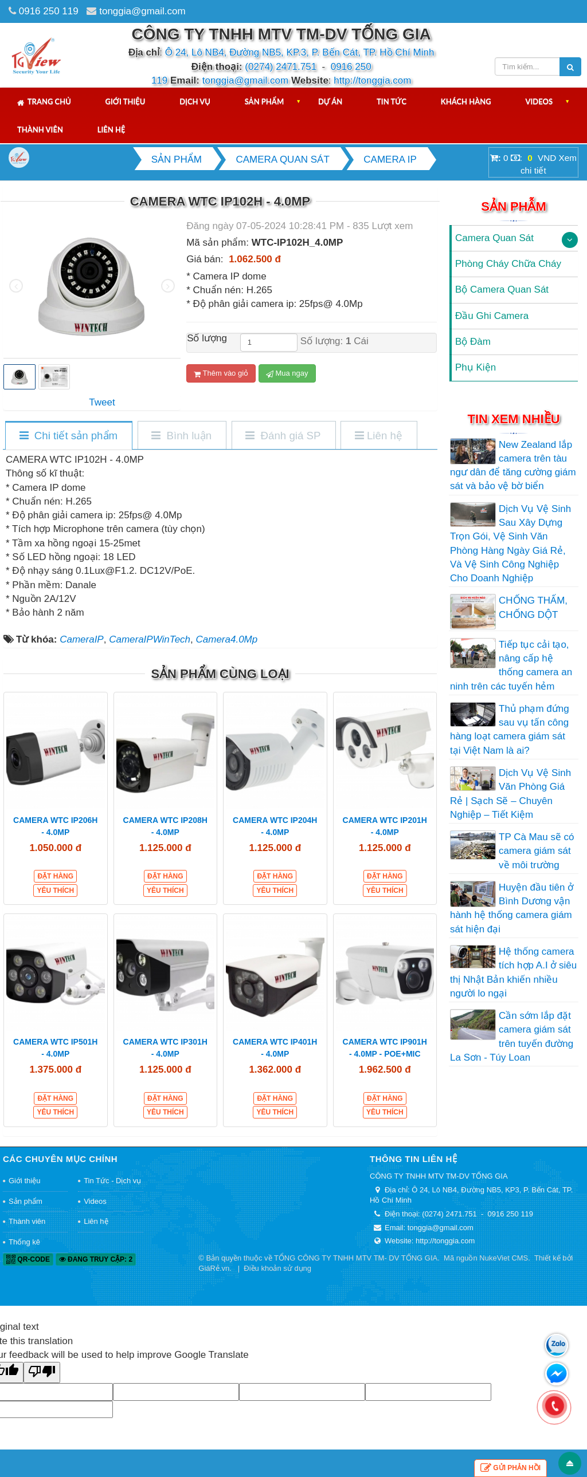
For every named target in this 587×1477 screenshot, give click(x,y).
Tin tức (391, 101)
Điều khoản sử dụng (277, 1268)
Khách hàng (466, 101)
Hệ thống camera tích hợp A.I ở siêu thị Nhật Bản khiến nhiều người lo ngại (513, 972)
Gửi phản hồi (510, 1468)
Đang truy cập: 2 (95, 1259)
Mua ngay (287, 373)
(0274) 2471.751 (280, 66)
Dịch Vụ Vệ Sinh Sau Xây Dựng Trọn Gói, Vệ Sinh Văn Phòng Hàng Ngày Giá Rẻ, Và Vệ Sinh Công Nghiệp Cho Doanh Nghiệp (510, 543)
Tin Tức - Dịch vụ (112, 1180)
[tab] (68, 436)
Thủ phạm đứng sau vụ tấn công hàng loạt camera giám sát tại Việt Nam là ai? (509, 729)
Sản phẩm (264, 101)
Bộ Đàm (473, 341)
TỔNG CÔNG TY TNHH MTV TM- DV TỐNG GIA (355, 1258)
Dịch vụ (194, 101)
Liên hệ (111, 129)
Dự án (330, 101)
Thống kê (24, 1242)
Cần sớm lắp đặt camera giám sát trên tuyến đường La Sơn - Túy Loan (511, 1036)
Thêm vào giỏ (221, 373)
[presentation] (16, 286)
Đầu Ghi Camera (492, 315)
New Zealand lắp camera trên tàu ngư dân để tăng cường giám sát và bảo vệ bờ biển (513, 465)
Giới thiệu (125, 101)
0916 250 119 (49, 11)
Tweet (102, 402)
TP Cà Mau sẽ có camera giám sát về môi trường (536, 851)
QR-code (28, 1259)
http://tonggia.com (372, 80)
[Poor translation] (42, 1372)
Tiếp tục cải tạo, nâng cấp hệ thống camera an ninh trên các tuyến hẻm (511, 665)
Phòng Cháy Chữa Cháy (508, 263)
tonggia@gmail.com (142, 11)
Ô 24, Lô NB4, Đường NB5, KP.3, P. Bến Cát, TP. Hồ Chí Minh (300, 52)
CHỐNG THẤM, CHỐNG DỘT (533, 607)
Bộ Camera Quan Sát (502, 289)
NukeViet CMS (503, 1258)
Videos (539, 101)
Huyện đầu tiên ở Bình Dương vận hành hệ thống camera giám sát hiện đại (511, 908)
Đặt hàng (55, 876)
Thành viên (40, 129)
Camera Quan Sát (494, 238)
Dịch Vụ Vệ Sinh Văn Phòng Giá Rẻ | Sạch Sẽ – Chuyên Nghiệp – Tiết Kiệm (510, 793)
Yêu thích (55, 891)
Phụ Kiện (475, 367)
